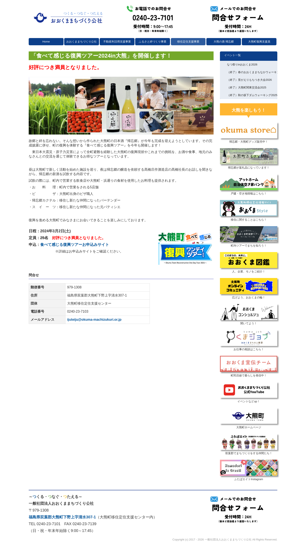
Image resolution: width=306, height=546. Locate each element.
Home (46, 41)
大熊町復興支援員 (259, 41)
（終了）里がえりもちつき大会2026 (249, 79)
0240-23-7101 (48, 524)
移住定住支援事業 (188, 41)
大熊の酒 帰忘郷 (224, 41)
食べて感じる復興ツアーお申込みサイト (74, 245)
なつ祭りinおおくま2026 (242, 64)
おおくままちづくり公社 (81, 41)
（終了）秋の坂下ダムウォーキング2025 (252, 95)
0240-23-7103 (77, 311)
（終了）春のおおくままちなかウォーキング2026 (252, 72)
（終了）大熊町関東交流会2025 (246, 87)
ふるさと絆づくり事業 (152, 41)
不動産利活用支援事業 (117, 41)
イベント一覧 (232, 55)
